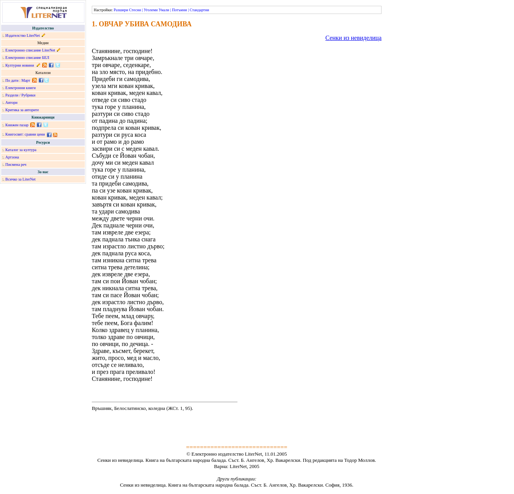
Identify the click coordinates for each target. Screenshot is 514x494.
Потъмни (179, 10)
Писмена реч (15, 164)
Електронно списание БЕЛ (27, 57)
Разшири (120, 10)
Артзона (12, 157)
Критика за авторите (22, 110)
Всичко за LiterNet (20, 179)
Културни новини (19, 65)
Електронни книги (20, 88)
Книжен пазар (17, 125)
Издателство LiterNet (22, 35)
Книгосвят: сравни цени (25, 134)
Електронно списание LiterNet (30, 50)
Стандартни (199, 10)
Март (25, 80)
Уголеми (151, 10)
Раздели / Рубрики (20, 95)
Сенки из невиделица (353, 37)
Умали (164, 10)
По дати (12, 80)
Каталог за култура (20, 150)
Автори (11, 102)
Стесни (135, 10)
